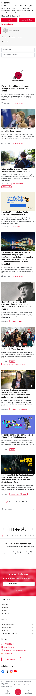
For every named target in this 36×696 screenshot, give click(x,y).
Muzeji (20, 321)
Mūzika (24, 494)
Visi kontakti (11, 659)
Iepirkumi (5, 607)
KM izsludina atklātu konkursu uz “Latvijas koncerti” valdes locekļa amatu (15, 88)
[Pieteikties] (18, 590)
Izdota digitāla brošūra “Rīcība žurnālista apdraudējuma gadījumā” (16, 170)
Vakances (5, 604)
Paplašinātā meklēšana (10, 55)
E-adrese (7, 653)
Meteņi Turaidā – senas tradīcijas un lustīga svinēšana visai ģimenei (16, 348)
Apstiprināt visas (26, 20)
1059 (26, 501)
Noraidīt (9, 20)
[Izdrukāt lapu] (18, 509)
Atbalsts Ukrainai (15, 494)
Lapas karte (6, 630)
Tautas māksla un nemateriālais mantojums (14, 364)
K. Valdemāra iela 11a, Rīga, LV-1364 (15, 650)
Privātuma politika (8, 624)
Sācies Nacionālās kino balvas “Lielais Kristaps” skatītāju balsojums (17, 436)
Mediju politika (6, 186)
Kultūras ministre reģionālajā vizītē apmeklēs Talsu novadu (16, 130)
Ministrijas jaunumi (18, 103)
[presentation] (16, 561)
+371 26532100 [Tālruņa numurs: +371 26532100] (9, 644)
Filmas (12, 449)
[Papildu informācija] (13, 653)
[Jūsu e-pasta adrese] (19, 584)
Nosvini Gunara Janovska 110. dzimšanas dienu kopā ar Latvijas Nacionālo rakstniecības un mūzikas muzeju (16, 305)
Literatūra (13, 321)
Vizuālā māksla (23, 409)
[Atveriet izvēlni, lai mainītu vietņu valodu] (7, 692)
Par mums (5, 613)
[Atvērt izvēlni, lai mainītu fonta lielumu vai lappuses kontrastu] (28, 692)
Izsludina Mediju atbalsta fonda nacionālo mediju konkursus (14, 213)
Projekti (4, 610)
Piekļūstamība (6, 627)
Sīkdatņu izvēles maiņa (9, 633)
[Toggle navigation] (18, 692)
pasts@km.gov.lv (9, 647)
